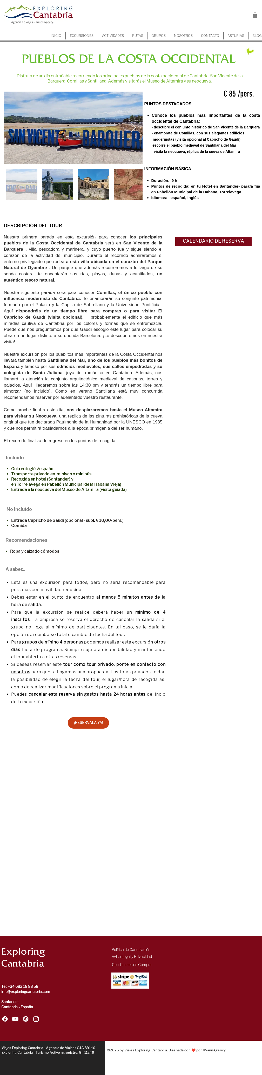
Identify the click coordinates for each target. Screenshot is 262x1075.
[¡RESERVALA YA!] (88, 723)
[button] (255, 15)
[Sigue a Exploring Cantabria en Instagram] (36, 1019)
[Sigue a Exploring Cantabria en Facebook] (5, 1019)
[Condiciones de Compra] (132, 965)
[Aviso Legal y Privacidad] (132, 957)
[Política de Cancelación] (131, 950)
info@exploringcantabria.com (25, 992)
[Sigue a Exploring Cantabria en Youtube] (15, 1019)
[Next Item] (134, 128)
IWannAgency (214, 1050)
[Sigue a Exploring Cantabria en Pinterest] (25, 1019)
